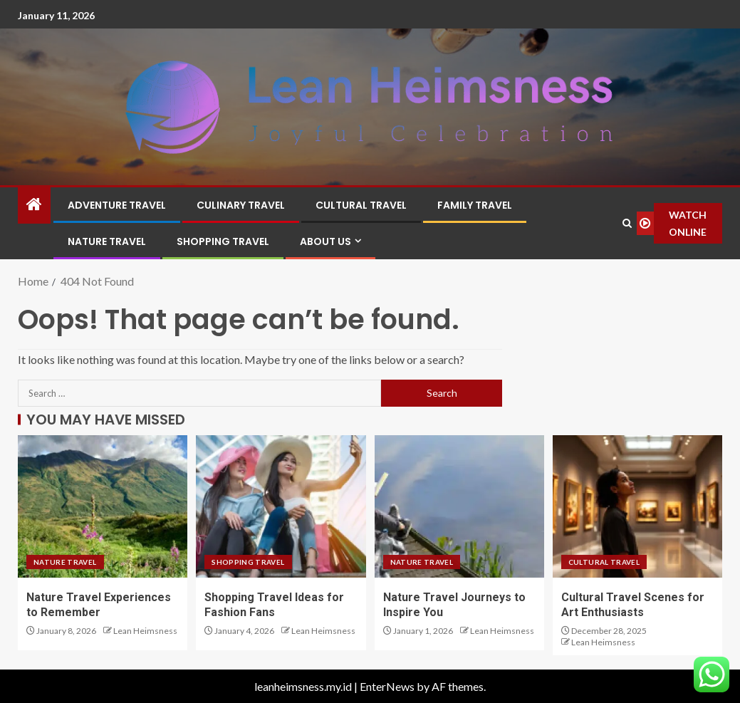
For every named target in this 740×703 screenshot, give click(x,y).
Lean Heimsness (145, 630)
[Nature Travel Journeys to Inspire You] (459, 506)
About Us (325, 241)
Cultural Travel (361, 205)
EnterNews (387, 686)
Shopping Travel (223, 241)
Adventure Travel (117, 205)
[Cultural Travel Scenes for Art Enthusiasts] (637, 506)
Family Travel (474, 205)
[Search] (626, 223)
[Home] (34, 204)
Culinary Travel (241, 205)
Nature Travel (107, 241)
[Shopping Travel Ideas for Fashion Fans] (280, 506)
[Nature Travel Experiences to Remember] (102, 506)
